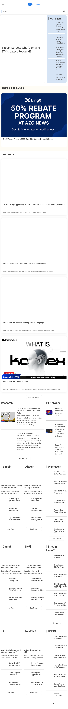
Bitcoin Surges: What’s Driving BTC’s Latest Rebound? (21, 49)
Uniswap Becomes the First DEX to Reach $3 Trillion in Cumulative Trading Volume (37, 599)
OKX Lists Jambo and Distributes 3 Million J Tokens (60, 585)
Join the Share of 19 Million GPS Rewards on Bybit (37, 683)
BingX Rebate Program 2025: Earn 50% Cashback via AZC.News (28, 139)
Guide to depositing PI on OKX (32, 651)
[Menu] (2, 4)
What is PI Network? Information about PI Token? (28, 435)
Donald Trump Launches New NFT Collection (59, 614)
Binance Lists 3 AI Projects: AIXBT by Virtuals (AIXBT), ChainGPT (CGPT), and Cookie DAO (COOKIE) (60, 604)
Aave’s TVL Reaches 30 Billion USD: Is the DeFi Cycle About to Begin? (37, 589)
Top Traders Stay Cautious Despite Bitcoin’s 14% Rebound (15, 519)
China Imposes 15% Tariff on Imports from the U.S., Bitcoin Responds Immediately (60, 566)
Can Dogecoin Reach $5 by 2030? (59, 530)
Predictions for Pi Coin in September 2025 (60, 411)
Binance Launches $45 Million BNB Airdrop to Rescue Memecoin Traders (60, 483)
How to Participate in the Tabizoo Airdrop (60, 595)
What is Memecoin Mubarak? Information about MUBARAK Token (28, 410)
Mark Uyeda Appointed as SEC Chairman (37, 674)
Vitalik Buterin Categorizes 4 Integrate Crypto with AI (11, 651)
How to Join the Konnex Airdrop (15, 382)
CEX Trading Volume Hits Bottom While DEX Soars (32, 567)
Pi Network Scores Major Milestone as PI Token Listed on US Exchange (60, 430)
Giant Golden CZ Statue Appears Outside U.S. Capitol (59, 473)
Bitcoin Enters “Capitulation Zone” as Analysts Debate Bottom (60, 39)
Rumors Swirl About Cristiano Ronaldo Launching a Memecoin (59, 511)
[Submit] (64, 11)
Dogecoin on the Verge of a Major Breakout (59, 502)
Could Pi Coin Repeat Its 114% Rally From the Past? (59, 449)
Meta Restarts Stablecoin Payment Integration (59, 556)
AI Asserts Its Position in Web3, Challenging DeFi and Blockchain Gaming (37, 580)
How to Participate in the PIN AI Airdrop (60, 647)
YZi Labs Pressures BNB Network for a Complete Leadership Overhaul (36, 509)
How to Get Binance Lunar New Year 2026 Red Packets (60, 76)
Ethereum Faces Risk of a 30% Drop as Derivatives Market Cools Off (60, 65)
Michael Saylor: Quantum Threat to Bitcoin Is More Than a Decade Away (60, 27)
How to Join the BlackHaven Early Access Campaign (23, 323)
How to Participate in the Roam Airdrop (15, 599)
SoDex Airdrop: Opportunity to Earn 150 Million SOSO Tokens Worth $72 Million (60, 52)
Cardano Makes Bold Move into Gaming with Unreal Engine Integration (10, 567)
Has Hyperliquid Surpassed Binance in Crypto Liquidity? (37, 500)
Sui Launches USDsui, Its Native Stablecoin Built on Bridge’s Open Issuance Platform (37, 519)
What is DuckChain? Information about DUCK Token (60, 695)
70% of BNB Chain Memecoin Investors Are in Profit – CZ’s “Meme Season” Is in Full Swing (60, 492)
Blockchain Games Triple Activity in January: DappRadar (15, 589)
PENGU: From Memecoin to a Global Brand (59, 521)
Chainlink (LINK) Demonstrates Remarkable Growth (14, 664)
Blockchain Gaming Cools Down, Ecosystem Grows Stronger (15, 580)
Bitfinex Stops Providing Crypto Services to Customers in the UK (15, 683)
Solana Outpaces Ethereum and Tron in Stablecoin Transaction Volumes (15, 674)
